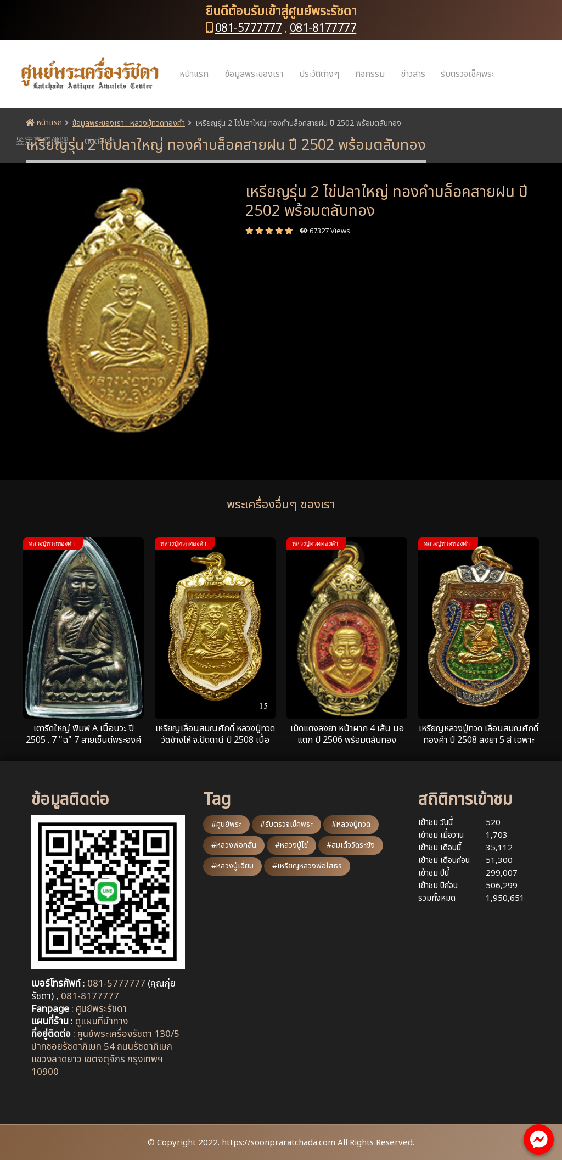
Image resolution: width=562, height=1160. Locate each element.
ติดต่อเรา (100, 141)
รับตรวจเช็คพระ (467, 74)
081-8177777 (323, 28)
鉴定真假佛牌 (42, 141)
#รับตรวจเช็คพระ (286, 824)
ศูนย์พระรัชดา (101, 1009)
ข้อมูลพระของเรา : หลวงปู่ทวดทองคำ (128, 123)
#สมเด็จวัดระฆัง (351, 845)
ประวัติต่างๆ (319, 74)
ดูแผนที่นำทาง (101, 1022)
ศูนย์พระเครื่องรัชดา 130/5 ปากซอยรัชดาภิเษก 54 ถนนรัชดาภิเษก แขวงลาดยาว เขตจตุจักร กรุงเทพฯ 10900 (105, 1053)
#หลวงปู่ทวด (350, 824)
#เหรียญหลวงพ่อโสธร (307, 866)
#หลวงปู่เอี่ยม (232, 866)
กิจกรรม (370, 74)
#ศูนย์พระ (226, 824)
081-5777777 (248, 28)
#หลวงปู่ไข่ (291, 845)
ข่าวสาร (413, 74)
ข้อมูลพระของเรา (253, 74)
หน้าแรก (194, 74)
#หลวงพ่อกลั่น (233, 845)
